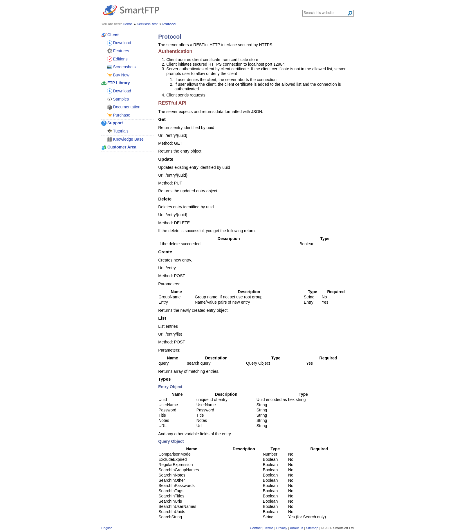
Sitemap (312, 528)
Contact (255, 528)
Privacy (281, 528)
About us (296, 528)
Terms (269, 528)
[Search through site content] (325, 13)
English (106, 528)
